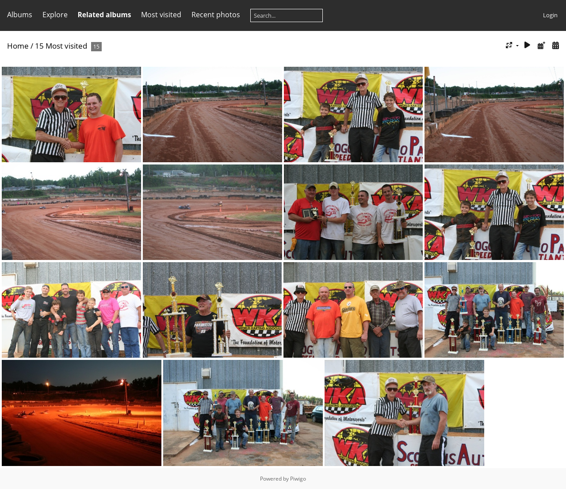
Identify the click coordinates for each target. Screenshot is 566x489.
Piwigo (298, 478)
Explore (55, 14)
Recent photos (215, 14)
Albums (19, 14)
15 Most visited (61, 46)
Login (550, 15)
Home (18, 46)
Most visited (161, 14)
